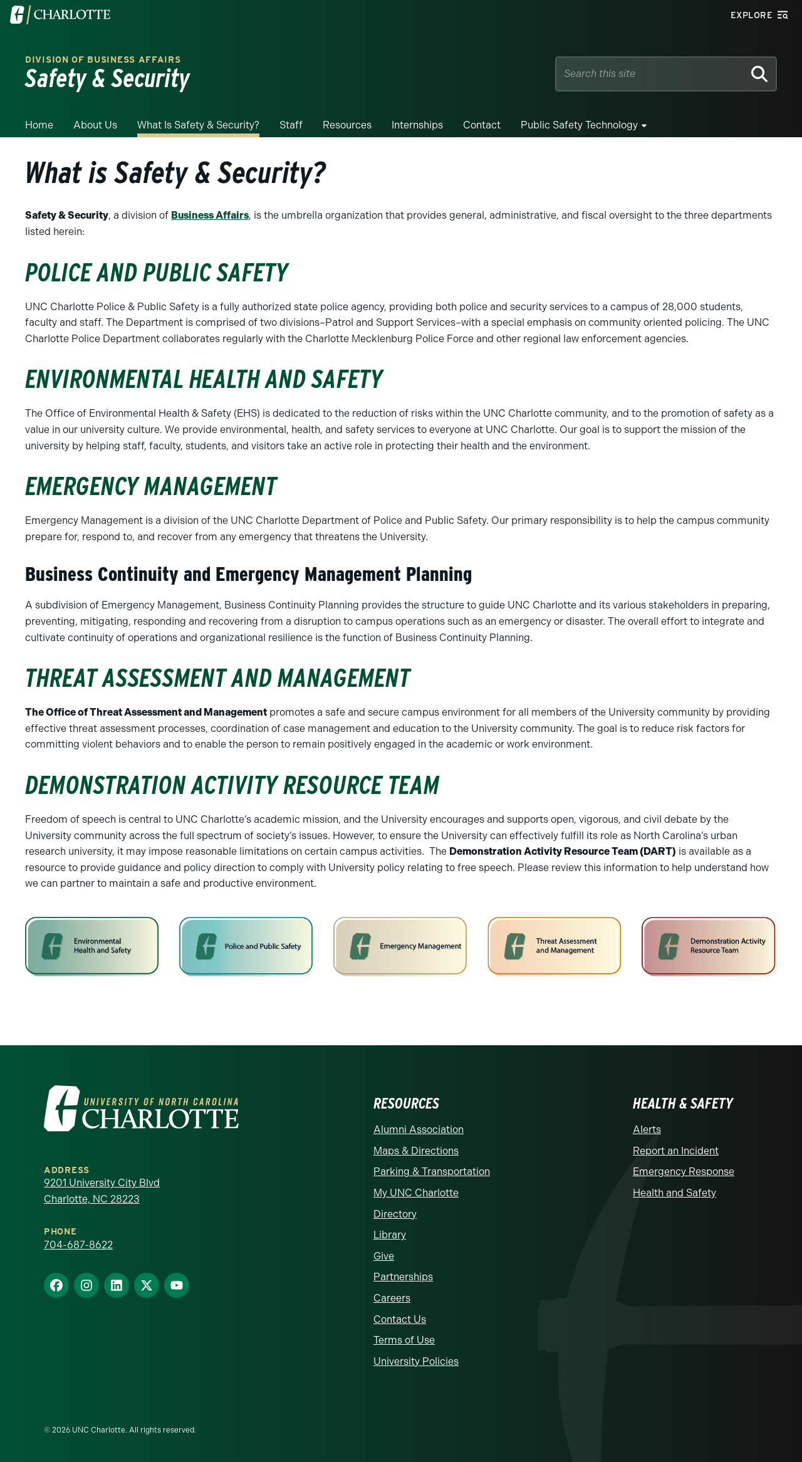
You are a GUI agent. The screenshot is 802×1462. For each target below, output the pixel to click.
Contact (482, 125)
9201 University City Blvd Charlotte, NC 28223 (102, 1191)
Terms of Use (404, 1340)
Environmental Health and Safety (204, 379)
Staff (291, 125)
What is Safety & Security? (198, 125)
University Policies (416, 1361)
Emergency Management (151, 486)
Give (383, 1256)
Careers (391, 1298)
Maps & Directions (416, 1151)
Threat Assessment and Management (217, 678)
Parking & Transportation (431, 1171)
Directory (395, 1214)
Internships (417, 125)
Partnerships (403, 1277)
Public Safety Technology (579, 125)
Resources (347, 125)
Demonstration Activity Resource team (232, 785)
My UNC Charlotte (416, 1193)
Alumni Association (418, 1130)
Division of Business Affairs (103, 60)
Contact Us (399, 1319)
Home (39, 125)
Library (389, 1235)
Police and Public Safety (156, 273)
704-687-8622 (78, 1245)
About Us (95, 125)
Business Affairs (210, 215)
